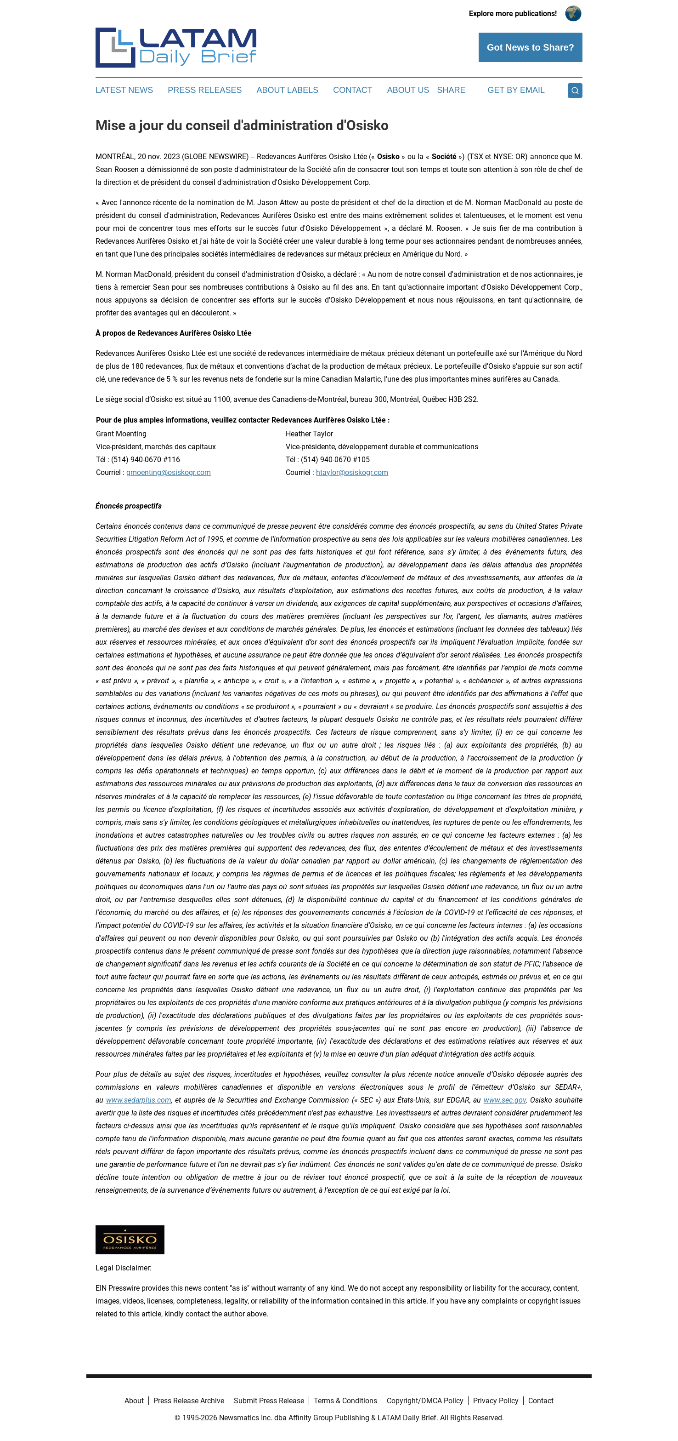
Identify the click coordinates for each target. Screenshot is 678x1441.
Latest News (124, 90)
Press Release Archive (188, 1400)
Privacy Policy (496, 1400)
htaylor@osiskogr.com (352, 472)
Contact (353, 90)
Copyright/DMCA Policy (425, 1400)
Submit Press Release (269, 1400)
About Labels (287, 90)
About (134, 1400)
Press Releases (205, 90)
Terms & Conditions (345, 1400)
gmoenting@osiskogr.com (168, 472)
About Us (408, 90)
